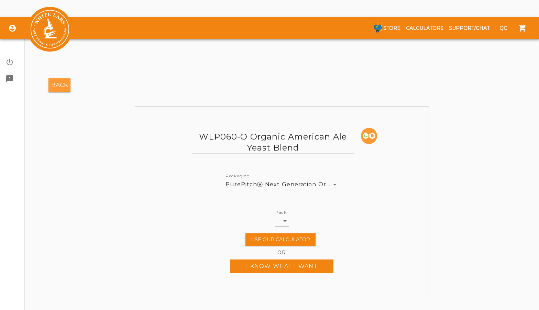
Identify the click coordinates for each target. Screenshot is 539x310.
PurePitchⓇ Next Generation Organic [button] (282, 184)
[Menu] (522, 28)
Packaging (238, 176)
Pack (281, 212)
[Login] (12, 28)
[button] (12, 62)
